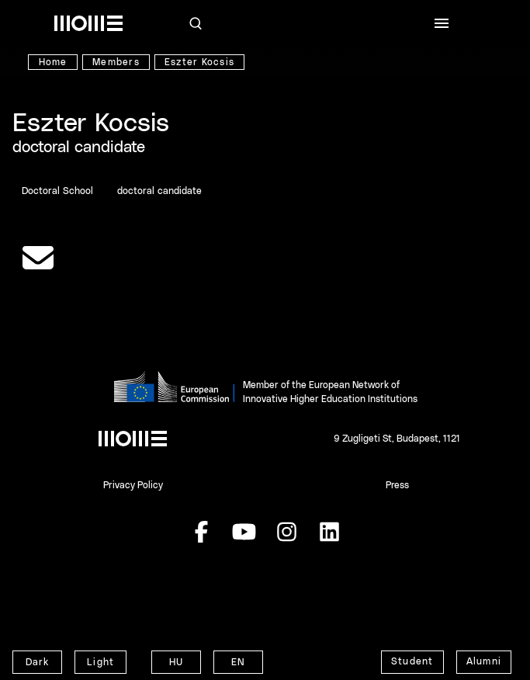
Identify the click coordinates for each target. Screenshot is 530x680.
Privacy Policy (133, 485)
